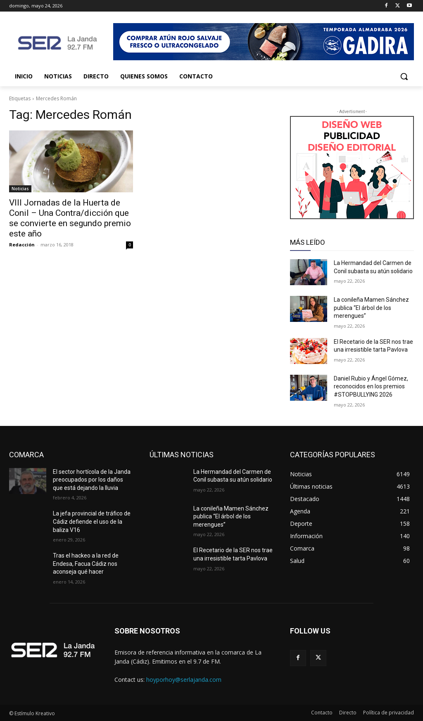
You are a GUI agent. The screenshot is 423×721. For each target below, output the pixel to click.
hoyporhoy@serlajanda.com (183, 679)
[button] (404, 76)
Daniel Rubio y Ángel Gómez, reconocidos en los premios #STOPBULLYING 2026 (371, 386)
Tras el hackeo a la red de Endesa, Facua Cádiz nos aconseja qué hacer (86, 563)
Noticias (20, 188)
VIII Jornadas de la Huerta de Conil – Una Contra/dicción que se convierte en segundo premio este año (70, 218)
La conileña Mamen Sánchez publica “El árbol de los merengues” (371, 307)
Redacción (22, 244)
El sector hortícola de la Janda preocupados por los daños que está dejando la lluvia (92, 479)
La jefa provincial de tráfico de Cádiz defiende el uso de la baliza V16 (92, 521)
